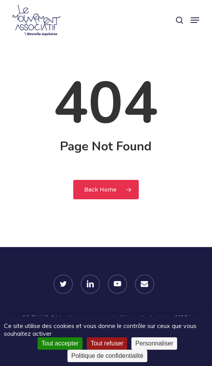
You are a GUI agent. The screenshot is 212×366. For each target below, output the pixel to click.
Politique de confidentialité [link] (107, 355)
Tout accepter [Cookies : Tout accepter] (60, 343)
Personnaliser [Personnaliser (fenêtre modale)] (154, 343)
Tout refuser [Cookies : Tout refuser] (107, 343)
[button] (195, 20)
